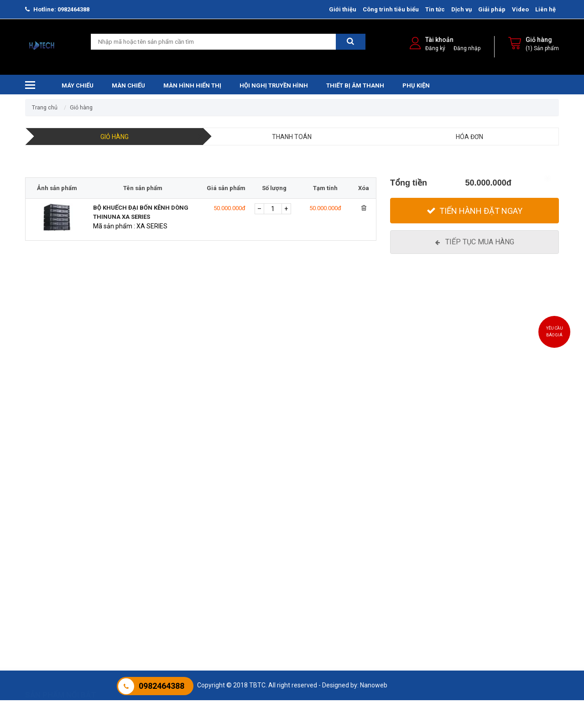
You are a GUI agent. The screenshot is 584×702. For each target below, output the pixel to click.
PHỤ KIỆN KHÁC (503, 583)
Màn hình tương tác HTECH (428, 560)
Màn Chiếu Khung (141, 583)
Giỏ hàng (539, 41)
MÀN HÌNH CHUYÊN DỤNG (426, 595)
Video (520, 9)
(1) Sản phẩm (542, 49)
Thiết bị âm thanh (355, 87)
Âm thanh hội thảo (234, 572)
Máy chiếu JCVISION (54, 617)
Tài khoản (439, 41)
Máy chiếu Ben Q (49, 606)
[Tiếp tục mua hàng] (474, 244)
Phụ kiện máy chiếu (508, 560)
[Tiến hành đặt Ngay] (474, 212)
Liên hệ (545, 9)
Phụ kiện (416, 87)
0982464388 (73, 9)
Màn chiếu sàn (136, 595)
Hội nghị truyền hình (274, 87)
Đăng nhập (467, 49)
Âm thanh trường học (238, 560)
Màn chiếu (128, 87)
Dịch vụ (461, 9)
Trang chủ (44, 109)
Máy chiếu (78, 87)
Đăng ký (435, 49)
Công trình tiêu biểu (391, 9)
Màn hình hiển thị (192, 87)
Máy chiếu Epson (49, 560)
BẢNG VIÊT (496, 572)
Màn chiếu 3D (135, 606)
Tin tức (435, 9)
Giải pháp (492, 9)
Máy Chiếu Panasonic (55, 595)
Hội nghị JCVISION (324, 595)
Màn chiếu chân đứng (146, 617)
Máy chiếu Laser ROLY (56, 583)
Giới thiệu (342, 9)
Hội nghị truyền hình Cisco (335, 583)
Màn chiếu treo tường (146, 560)
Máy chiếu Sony (47, 572)
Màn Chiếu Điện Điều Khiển (153, 572)
